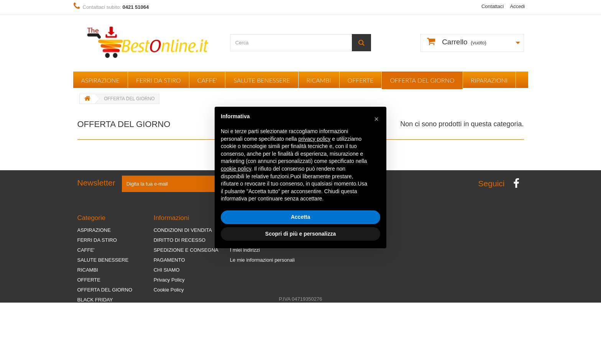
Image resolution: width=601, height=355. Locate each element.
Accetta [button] (300, 217)
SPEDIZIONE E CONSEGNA (186, 250)
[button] (376, 119)
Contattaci (492, 6)
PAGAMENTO (169, 260)
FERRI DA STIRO (158, 80)
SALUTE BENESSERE (261, 80)
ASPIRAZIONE (100, 80)
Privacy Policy (169, 280)
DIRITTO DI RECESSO (180, 240)
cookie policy (236, 169)
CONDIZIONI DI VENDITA (183, 230)
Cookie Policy (169, 290)
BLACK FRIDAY (95, 300)
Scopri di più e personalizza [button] (300, 234)
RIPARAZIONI (489, 80)
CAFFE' (207, 80)
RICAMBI (319, 80)
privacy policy (314, 139)
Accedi (517, 6)
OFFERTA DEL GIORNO (422, 80)
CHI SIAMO (167, 270)
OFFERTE (361, 80)
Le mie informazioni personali (262, 260)
